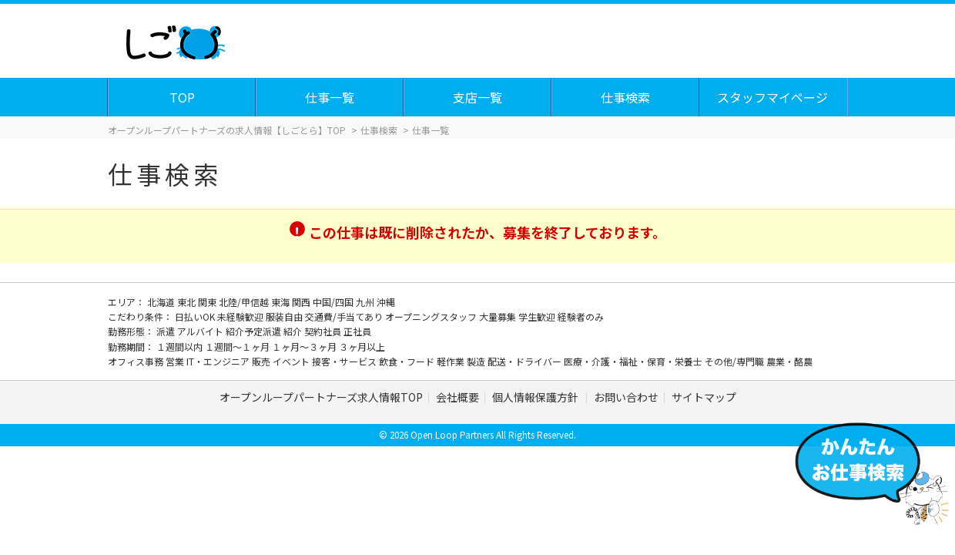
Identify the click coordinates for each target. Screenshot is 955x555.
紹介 (293, 331)
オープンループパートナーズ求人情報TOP (321, 397)
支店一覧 (478, 97)
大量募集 (498, 316)
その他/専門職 (735, 361)
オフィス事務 (137, 361)
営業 (176, 361)
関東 (208, 301)
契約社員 (323, 331)
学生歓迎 (538, 316)
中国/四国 (334, 301)
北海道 (162, 301)
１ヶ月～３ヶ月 (305, 346)
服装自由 (285, 316)
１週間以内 (180, 346)
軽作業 (452, 361)
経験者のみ (581, 316)
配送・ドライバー (526, 361)
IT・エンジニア (219, 361)
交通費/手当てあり (345, 316)
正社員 (357, 331)
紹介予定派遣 (254, 331)
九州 (366, 301)
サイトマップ (704, 397)
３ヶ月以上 (362, 346)
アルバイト (201, 331)
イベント (292, 361)
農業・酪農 (789, 361)
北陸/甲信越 (245, 301)
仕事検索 (626, 97)
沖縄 (386, 301)
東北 (187, 301)
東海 (281, 301)
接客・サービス (345, 361)
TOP (183, 97)
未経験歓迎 (241, 316)
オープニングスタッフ (432, 316)
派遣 (166, 331)
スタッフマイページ (773, 97)
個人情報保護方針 (536, 397)
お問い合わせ (626, 397)
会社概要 (457, 397)
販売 (262, 361)
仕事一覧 (330, 97)
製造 (477, 361)
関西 (302, 301)
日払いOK (196, 316)
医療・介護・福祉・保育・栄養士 (634, 361)
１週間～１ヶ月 (238, 346)
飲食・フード (408, 361)
